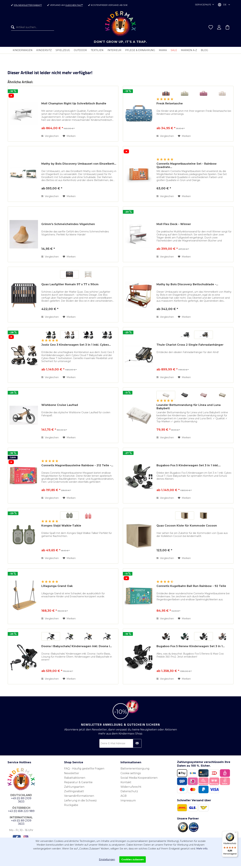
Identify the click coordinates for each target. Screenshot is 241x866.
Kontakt (125, 782)
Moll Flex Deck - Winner (173, 224)
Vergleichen (50, 135)
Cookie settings (130, 773)
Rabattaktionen (74, 777)
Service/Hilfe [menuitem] (203, 4)
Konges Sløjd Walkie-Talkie (61, 525)
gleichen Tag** (74, 5)
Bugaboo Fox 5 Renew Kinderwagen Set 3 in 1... (190, 646)
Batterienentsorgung (134, 768)
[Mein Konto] (219, 27)
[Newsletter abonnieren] (137, 743)
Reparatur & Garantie (78, 782)
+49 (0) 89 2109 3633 (21, 800)
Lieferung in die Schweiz (80, 800)
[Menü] (236, 833)
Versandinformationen (79, 795)
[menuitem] (32, 27)
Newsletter (71, 773)
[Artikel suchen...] (32, 27)
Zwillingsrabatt (74, 791)
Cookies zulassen (132, 859)
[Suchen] (13, 27)
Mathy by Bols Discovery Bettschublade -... (187, 284)
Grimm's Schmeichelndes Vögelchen (68, 224)
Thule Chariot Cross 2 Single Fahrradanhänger (189, 344)
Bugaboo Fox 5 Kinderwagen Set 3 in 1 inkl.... (188, 465)
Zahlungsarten (74, 786)
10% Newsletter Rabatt (28, 5)
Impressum (128, 800)
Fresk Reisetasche (169, 103)
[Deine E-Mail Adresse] (120, 743)
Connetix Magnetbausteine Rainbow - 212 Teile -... (77, 465)
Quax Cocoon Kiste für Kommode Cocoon (186, 525)
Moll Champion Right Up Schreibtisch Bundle (73, 103)
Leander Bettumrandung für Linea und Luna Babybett (188, 406)
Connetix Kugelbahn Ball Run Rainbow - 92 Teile (191, 585)
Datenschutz (129, 791)
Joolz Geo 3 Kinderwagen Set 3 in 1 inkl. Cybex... (76, 344)
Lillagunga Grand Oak (57, 585)
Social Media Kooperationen (138, 777)
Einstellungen (107, 859)
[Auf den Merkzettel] (69, 136)
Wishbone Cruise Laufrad (59, 404)
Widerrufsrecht (130, 786)
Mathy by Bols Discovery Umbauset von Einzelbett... (78, 163)
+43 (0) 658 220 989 (21, 810)
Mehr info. (202, 848)
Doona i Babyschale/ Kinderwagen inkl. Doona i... (76, 646)
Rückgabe (71, 804)
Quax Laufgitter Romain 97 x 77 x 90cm (70, 284)
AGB (123, 795)
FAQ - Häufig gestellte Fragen (84, 768)
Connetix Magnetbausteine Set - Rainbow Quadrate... (186, 165)
